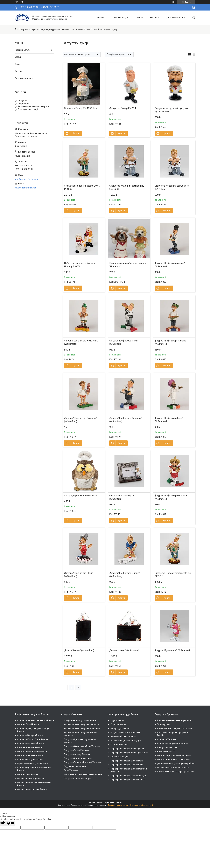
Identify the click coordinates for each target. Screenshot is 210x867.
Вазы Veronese (71, 770)
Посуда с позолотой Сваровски (125, 732)
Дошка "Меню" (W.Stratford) (79, 650)
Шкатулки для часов (167, 747)
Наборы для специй (120, 728)
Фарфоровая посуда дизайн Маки (127, 761)
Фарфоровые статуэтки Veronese (80, 720)
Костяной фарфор (119, 744)
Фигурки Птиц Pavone (27, 774)
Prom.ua (119, 802)
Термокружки (163, 724)
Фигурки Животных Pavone (30, 755)
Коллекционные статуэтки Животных (82, 728)
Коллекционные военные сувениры (174, 720)
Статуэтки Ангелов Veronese (78, 758)
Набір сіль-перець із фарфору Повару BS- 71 (80, 265)
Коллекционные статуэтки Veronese (81, 724)
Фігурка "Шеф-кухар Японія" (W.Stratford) (124, 575)
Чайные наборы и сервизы (123, 736)
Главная (101, 17)
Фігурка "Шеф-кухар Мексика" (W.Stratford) (171, 497)
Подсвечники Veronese (75, 766)
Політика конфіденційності (141, 805)
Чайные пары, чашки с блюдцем (126, 740)
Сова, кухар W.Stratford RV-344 (80, 495)
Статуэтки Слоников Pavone (30, 743)
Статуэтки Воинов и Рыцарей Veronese (82, 762)
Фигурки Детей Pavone (28, 724)
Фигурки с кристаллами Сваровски (174, 755)
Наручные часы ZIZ (166, 751)
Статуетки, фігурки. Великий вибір (54, 29)
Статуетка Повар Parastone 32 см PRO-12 (173, 575)
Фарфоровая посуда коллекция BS (127, 748)
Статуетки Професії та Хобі (86, 29)
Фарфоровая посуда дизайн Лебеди (128, 775)
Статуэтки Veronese (166, 739)
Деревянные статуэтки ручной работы (176, 763)
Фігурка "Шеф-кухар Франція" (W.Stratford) (125, 420)
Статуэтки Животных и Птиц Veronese (82, 746)
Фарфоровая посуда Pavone (30, 778)
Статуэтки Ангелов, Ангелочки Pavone (35, 720)
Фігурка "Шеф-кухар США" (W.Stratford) (78, 575)
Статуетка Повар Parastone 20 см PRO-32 (82, 187)
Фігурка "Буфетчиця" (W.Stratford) (172, 650)
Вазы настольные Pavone (29, 747)
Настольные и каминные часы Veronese (83, 774)
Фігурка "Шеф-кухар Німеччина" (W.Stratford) (81, 342)
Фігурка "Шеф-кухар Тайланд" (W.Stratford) (171, 342)
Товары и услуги (120, 17)
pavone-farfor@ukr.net (25, 188)
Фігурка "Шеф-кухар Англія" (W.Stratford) (170, 265)
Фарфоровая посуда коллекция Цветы (129, 753)
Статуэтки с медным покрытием (172, 743)
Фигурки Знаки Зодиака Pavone (32, 751)
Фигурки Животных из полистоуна (173, 759)
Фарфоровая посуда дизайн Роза (127, 764)
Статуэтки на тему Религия (77, 754)
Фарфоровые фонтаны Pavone (32, 789)
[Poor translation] (10, 823)
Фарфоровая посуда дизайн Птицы (128, 780)
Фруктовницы (117, 720)
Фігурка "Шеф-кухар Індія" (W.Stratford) (169, 420)
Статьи (18, 57)
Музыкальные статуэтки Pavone (32, 763)
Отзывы (18, 71)
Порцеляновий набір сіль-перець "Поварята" (127, 265)
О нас (140, 17)
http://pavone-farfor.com (26, 179)
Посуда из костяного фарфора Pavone (175, 771)
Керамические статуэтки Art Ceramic (175, 728)
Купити (76, 133)
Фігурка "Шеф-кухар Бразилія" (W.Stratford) (80, 420)
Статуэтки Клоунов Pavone (30, 759)
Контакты (154, 17)
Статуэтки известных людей (77, 778)
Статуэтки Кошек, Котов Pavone (32, 739)
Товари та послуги (27, 29)
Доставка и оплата (176, 17)
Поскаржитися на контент (118, 805)
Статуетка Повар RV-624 (122, 108)
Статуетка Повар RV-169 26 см (80, 108)
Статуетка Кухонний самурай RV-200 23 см (127, 187)
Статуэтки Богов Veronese (76, 750)
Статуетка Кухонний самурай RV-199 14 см (172, 187)
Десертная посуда (119, 756)
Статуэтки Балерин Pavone (30, 735)
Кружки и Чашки (118, 724)
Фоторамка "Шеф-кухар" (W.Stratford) (122, 497)
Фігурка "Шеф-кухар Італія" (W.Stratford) (124, 342)
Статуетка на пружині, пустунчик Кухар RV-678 (172, 110)
